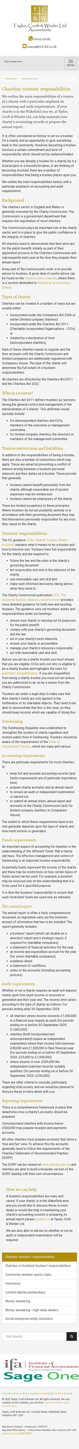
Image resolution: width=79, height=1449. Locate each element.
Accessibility (43, 1393)
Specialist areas (30, 78)
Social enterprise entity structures (29, 1319)
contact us (42, 1219)
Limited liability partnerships (25, 1292)
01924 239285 (40, 39)
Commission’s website (41, 278)
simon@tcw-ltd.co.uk (39, 47)
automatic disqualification (20, 673)
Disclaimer (58, 1393)
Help (68, 1393)
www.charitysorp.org (56, 1164)
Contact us (16, 1393)
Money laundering (17, 1301)
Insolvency (13, 1283)
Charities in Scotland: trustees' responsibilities (38, 1266)
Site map (29, 1393)
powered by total (17, 1433)
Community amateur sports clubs (28, 1275)
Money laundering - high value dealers (31, 1310)
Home (5, 1393)
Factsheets (11, 78)
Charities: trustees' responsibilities (29, 1257)
